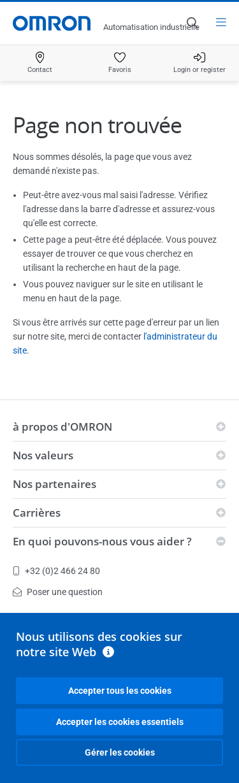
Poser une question (58, 592)
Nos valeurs (43, 455)
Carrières (37, 512)
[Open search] (191, 23)
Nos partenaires (54, 484)
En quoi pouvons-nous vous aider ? (102, 541)
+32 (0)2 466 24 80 (56, 571)
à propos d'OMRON (62, 426)
